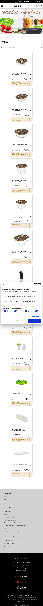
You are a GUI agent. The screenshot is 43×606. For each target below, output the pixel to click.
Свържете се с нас (9, 502)
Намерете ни (8, 541)
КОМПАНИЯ (7, 493)
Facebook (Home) (10, 543)
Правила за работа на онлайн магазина (14, 525)
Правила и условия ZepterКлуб (12, 523)
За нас (5, 496)
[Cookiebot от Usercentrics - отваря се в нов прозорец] (35, 284)
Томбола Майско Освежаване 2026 (13, 537)
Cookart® (6, 37)
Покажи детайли (34, 316)
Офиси (5, 528)
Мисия (5, 499)
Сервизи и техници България (11, 531)
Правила (7, 511)
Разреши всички (35, 320)
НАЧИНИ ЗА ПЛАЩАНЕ (21, 558)
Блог (5, 505)
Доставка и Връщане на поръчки (12, 534)
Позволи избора (21, 320)
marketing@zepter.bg (31, 597)
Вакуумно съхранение (14, 37)
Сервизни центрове (9, 517)
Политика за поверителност (11, 520)
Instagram (8, 546)
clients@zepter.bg (21, 601)
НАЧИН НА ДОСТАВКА (21, 577)
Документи (7, 514)
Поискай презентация (9, 507)
